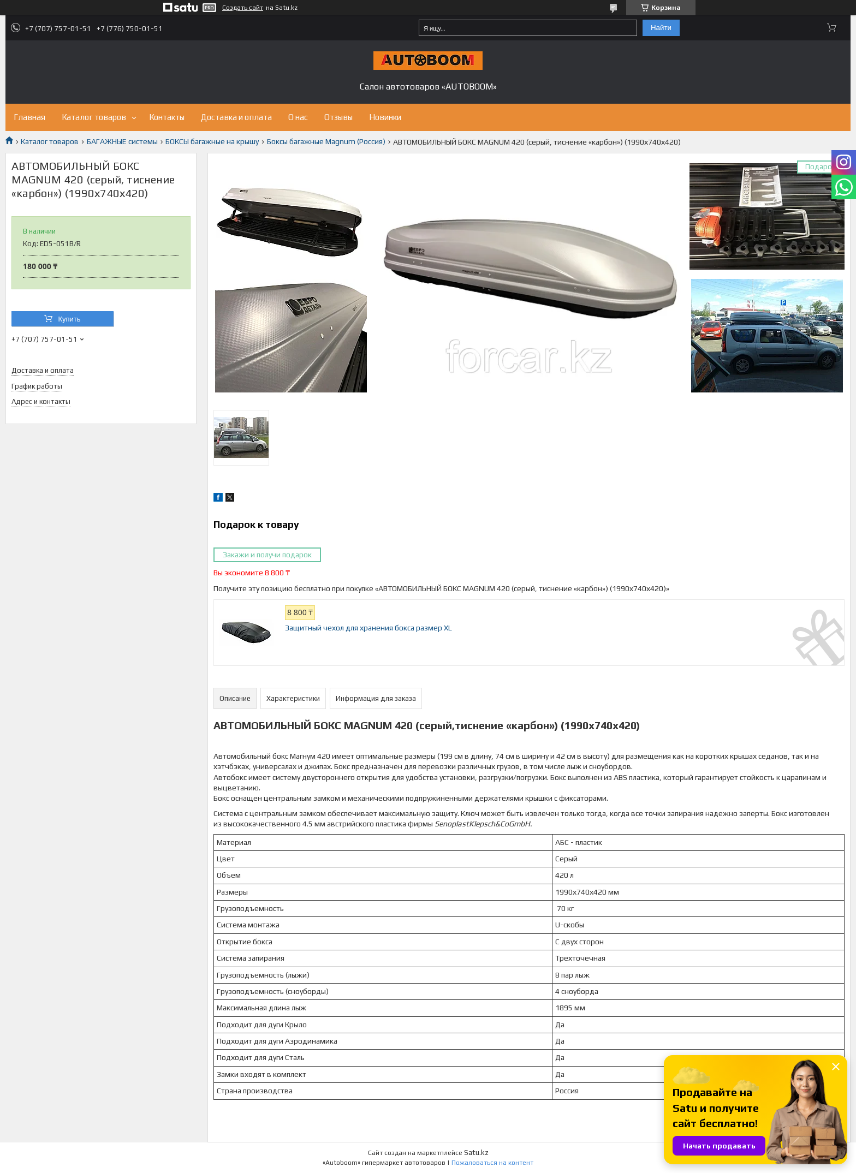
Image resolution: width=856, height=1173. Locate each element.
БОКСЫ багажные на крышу (212, 141)
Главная (29, 117)
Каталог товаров (94, 117)
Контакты (167, 117)
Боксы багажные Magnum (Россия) (326, 141)
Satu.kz (476, 1152)
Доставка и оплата (236, 117)
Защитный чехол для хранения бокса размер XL (368, 627)
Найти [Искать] (661, 27)
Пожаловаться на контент (492, 1162)
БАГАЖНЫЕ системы (122, 141)
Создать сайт (242, 7)
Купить (69, 319)
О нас (298, 117)
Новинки (385, 117)
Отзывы (338, 117)
